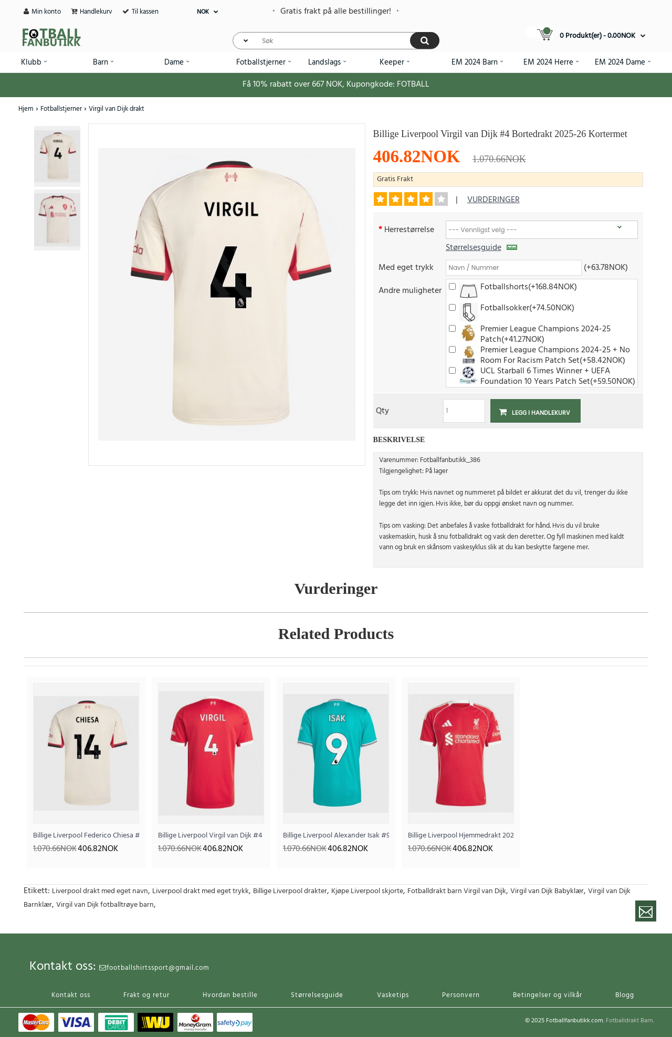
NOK (203, 12)
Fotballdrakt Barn (629, 1020)
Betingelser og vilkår (547, 995)
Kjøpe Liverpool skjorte (367, 891)
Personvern (461, 995)
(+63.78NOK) (606, 267)
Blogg (624, 995)
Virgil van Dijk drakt (116, 109)
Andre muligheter (410, 290)
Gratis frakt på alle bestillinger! (335, 11)
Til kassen (145, 12)
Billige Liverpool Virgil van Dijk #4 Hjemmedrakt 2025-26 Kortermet (211, 835)
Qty (382, 410)
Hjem (26, 109)
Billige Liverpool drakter (290, 891)
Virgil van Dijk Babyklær (547, 891)
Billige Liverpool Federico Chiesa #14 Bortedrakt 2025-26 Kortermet (86, 835)
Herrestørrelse (409, 229)
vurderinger (493, 200)
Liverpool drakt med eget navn (100, 891)
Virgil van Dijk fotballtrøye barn (105, 904)
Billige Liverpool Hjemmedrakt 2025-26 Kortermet (461, 835)
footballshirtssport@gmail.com (154, 968)
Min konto (46, 12)
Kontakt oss (70, 995)
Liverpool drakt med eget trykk (200, 891)
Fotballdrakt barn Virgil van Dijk (456, 891)
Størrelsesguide (481, 248)
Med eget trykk (406, 267)
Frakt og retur (146, 995)
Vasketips (393, 995)
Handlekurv (96, 12)
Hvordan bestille (230, 995)
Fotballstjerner (61, 109)
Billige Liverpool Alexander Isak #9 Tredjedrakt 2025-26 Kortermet (336, 835)
